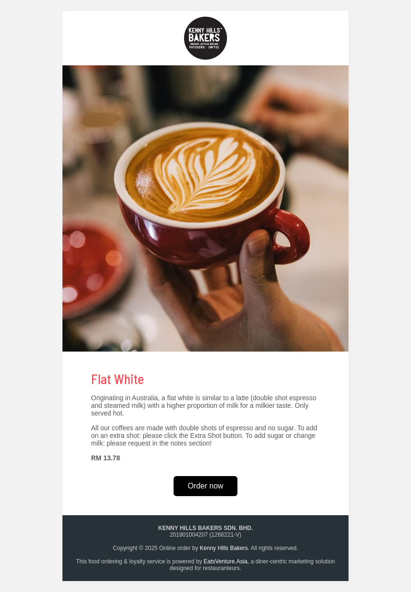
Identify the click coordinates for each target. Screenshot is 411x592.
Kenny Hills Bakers (224, 548)
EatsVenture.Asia (225, 561)
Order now (206, 486)
